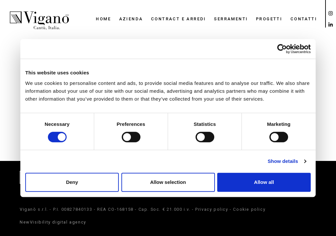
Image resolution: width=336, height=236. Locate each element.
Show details (283, 161)
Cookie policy (249, 209)
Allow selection (168, 182)
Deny (72, 182)
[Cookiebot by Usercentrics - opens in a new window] (282, 49)
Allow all (264, 182)
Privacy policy (211, 209)
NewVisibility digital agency (53, 222)
